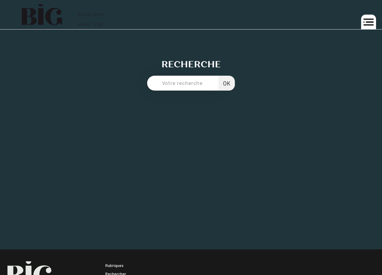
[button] (368, 22)
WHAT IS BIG (92, 24)
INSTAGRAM (91, 14)
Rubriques (114, 265)
